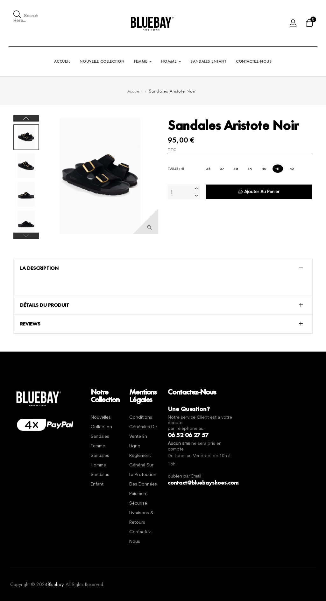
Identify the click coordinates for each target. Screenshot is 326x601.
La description (39, 268)
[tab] (163, 268)
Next (26, 118)
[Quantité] (180, 191)
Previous (26, 236)
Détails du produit (44, 305)
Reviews (30, 324)
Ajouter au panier (259, 191)
